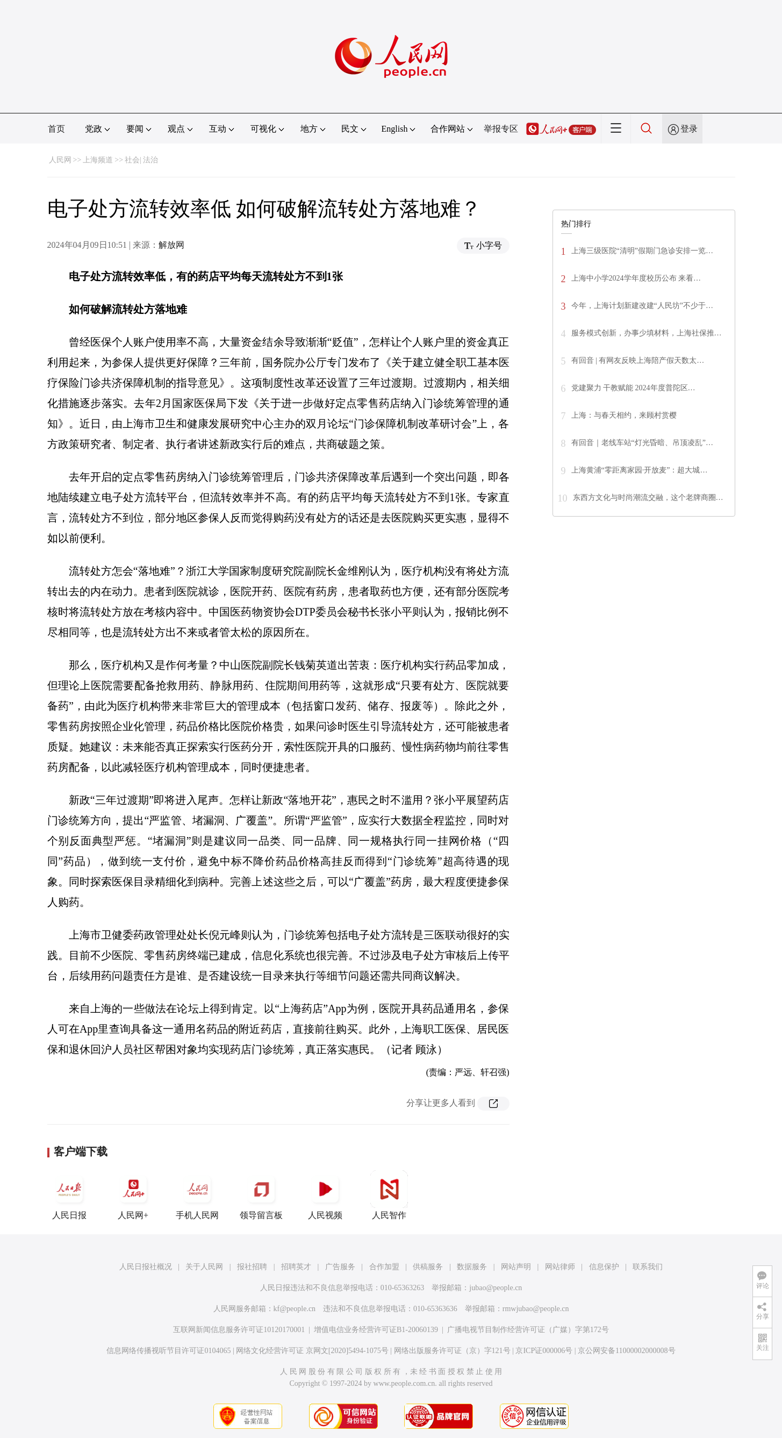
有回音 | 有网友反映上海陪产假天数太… (638, 360)
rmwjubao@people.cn (536, 1309)
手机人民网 (197, 1195)
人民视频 (325, 1195)
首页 (56, 128)
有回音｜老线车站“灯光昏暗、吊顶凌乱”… (642, 443)
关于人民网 (204, 1267)
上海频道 (98, 160)
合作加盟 (384, 1267)
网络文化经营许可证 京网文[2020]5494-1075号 (312, 1351)
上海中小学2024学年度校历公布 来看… (636, 278)
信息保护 (604, 1267)
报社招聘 (252, 1267)
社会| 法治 (141, 160)
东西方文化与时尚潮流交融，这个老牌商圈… (648, 497)
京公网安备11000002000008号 (626, 1351)
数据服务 (472, 1267)
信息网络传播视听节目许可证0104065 (168, 1351)
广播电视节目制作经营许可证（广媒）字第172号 (528, 1330)
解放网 (171, 244)
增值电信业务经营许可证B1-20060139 (376, 1330)
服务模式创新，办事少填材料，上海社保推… (646, 333)
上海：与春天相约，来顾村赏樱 (624, 415)
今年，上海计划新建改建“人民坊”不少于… (642, 306)
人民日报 (69, 1195)
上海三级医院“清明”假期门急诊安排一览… (642, 251)
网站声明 (516, 1267)
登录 (689, 128)
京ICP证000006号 (543, 1351)
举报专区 (501, 128)
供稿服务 (428, 1267)
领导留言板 (261, 1195)
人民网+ (133, 1195)
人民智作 (389, 1195)
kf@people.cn (295, 1309)
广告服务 (340, 1267)
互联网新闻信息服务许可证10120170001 (239, 1330)
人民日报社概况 (145, 1267)
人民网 (60, 160)
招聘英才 (296, 1267)
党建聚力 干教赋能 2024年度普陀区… (633, 388)
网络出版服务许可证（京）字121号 (452, 1351)
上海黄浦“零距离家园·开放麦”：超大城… (639, 470)
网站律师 (560, 1267)
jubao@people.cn (495, 1288)
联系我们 (648, 1267)
